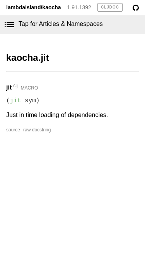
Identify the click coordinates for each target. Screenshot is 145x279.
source (13, 130)
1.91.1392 (79, 7)
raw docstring (37, 130)
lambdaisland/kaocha (33, 7)
